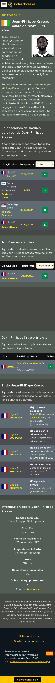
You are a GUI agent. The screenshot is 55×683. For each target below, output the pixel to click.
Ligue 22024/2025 (16, 417)
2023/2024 (26, 209)
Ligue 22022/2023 (16, 454)
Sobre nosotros (29, 637)
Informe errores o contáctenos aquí (30, 662)
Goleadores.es (24, 4)
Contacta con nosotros (29, 642)
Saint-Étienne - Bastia (29, 364)
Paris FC (11, 176)
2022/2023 (26, 224)
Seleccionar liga (27, 679)
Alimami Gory (39, 418)
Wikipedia (33, 590)
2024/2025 (26, 174)
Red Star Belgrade (6, 213)
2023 (27, 190)
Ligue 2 (11, 367)
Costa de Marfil (6, 196)
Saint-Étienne (9, 226)
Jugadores (9, 15)
